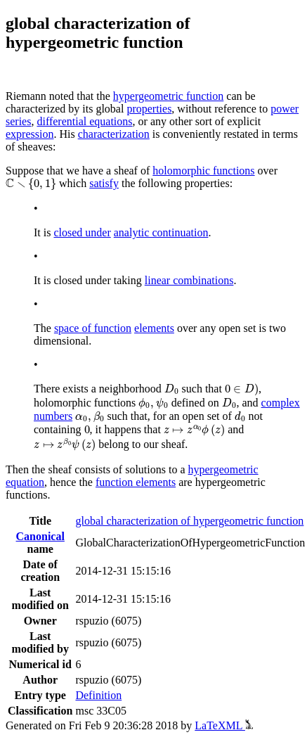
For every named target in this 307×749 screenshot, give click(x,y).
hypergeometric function (168, 96)
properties (148, 109)
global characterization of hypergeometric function (189, 521)
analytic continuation (161, 232)
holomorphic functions (203, 171)
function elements (136, 482)
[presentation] (31, 184)
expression (29, 134)
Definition (98, 695)
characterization (114, 134)
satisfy (104, 183)
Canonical (40, 536)
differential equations (84, 121)
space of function (92, 328)
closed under (81, 232)
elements (154, 328)
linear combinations (189, 280)
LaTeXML (224, 725)
